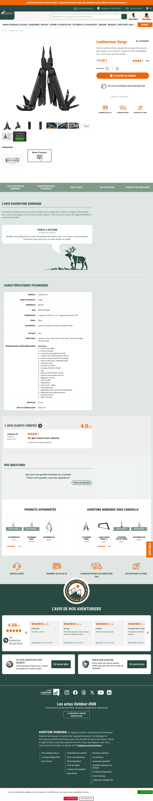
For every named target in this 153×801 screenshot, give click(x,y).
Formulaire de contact (77, 753)
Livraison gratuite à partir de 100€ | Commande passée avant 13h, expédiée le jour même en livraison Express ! (76, 2)
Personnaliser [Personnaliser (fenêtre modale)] (86, 798)
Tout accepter (145, 792)
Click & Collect (73, 765)
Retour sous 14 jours (140, 112)
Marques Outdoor (101, 753)
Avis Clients (76, 187)
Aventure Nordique (53, 732)
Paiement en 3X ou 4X (105, 112)
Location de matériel (76, 769)
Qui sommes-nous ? (50, 753)
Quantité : (100, 68)
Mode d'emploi (39, 152)
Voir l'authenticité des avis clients (15, 640)
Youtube (101, 692)
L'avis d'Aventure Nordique (15, 187)
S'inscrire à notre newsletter (76, 714)
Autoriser (19, 139)
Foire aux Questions (76, 757)
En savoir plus (61, 664)
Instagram (66, 692)
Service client (17, 573)
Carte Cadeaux (99, 776)
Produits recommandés (138, 187)
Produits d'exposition (102, 771)
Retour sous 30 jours (136, 573)
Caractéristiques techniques (46, 187)
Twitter (92, 692)
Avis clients (72, 773)
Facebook (75, 692)
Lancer (124, 16)
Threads (83, 692)
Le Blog (50, 692)
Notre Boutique (74, 761)
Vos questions (107, 187)
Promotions (98, 757)
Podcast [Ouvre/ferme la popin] (150, 549)
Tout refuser (71, 798)
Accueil (4, 30)
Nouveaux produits (101, 761)
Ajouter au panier (125, 75)
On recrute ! (47, 761)
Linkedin (109, 692)
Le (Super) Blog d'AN (51, 757)
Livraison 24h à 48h (123, 112)
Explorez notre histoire (89, 745)
